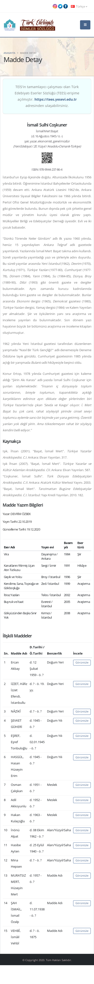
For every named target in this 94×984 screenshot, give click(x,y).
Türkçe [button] (79, 6)
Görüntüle (81, 662)
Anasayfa (9, 53)
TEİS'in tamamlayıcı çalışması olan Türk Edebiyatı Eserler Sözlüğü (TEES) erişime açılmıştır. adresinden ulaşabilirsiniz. (47, 96)
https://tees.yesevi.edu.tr (55, 99)
